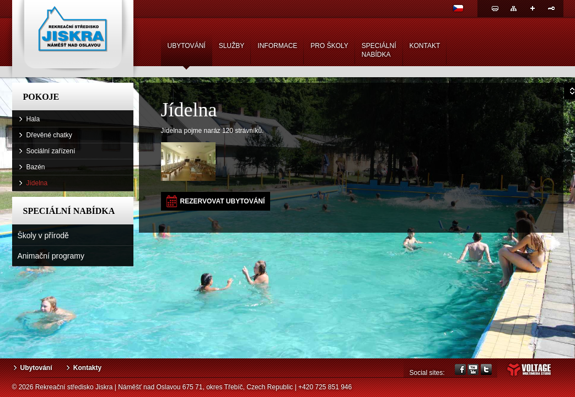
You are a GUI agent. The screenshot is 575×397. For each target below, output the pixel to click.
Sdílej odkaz (532, 8)
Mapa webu (513, 8)
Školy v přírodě (43, 235)
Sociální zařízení (51, 151)
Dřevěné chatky (49, 135)
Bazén (35, 167)
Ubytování (36, 368)
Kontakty (87, 368)
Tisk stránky (495, 8)
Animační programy (51, 255)
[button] (216, 201)
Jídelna (37, 183)
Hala (33, 119)
